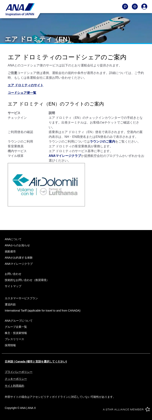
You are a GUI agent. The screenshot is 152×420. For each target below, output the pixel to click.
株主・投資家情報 (16, 333)
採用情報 (10, 345)
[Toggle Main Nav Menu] (135, 7)
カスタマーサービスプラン (21, 298)
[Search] (125, 7)
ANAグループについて (19, 320)
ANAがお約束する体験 (19, 257)
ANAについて (13, 239)
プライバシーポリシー (18, 371)
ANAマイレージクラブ (65, 155)
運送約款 (10, 304)
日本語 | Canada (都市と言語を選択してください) (36, 361)
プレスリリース (14, 339)
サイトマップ (13, 286)
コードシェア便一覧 (22, 92)
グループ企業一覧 (16, 326)
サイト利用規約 (14, 385)
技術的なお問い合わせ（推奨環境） (27, 280)
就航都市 (10, 251)
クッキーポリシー (16, 378)
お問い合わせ (13, 273)
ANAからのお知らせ (17, 245)
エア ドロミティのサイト (25, 85)
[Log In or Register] (144, 7)
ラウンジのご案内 (102, 141)
